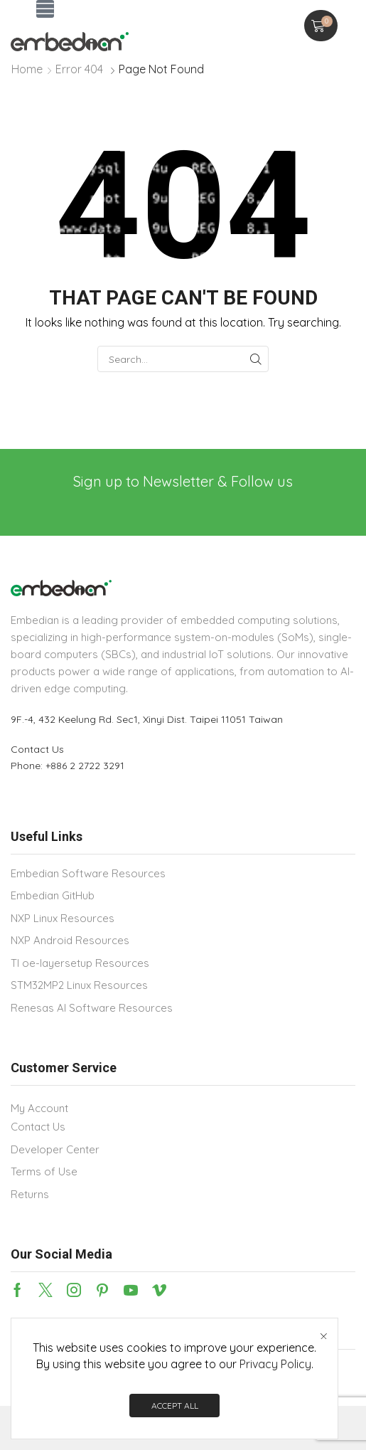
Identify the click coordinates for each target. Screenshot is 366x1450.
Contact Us (37, 749)
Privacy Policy (275, 1364)
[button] (45, 9)
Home (27, 69)
